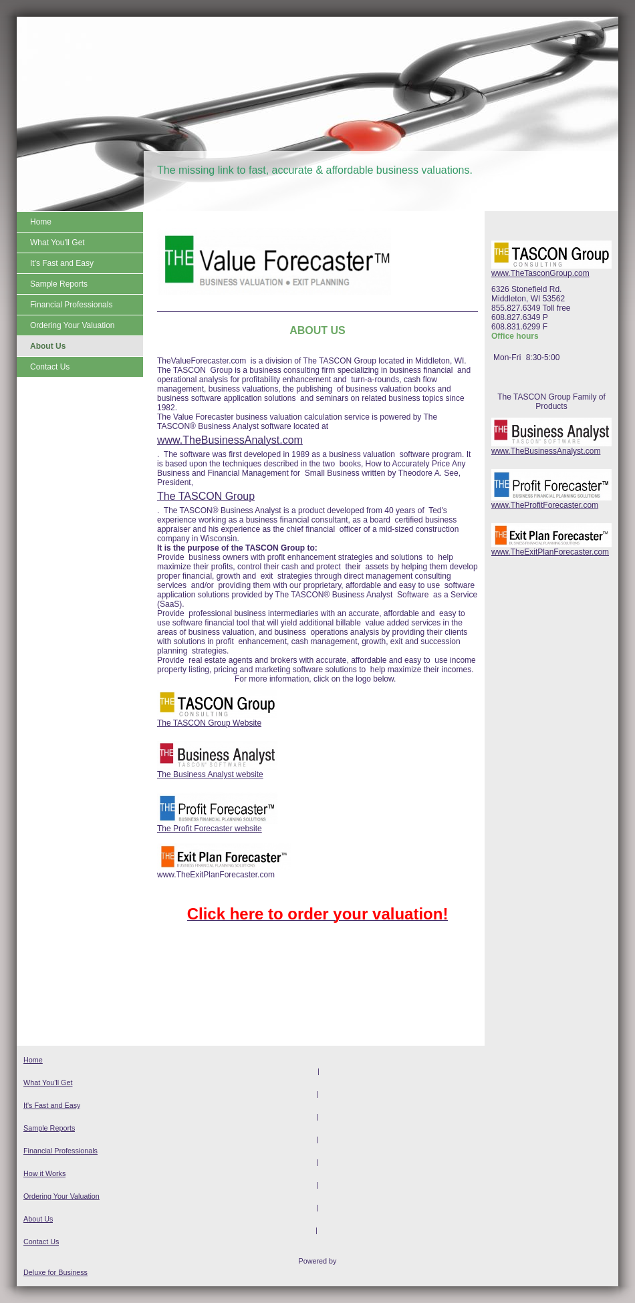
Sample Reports (49, 1128)
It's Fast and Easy (51, 1105)
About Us (38, 1219)
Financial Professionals (60, 1151)
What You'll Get (48, 1082)
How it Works (44, 1173)
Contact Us (41, 1242)
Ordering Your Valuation (61, 1196)
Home (33, 1060)
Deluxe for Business (55, 1272)
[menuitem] (80, 222)
